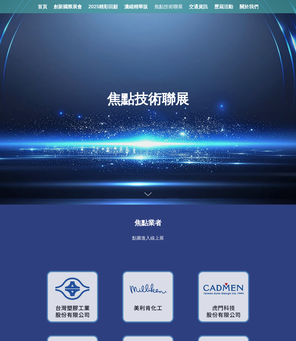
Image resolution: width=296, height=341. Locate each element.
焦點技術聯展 (168, 6)
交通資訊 (198, 6)
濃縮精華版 (136, 6)
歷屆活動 (223, 6)
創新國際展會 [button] (68, 6)
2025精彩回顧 (103, 6)
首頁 (42, 6)
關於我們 (249, 6)
